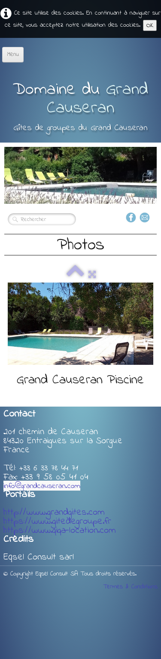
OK (149, 25)
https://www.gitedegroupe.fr (57, 521)
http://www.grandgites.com (54, 512)
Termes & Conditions (130, 586)
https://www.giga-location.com (59, 531)
